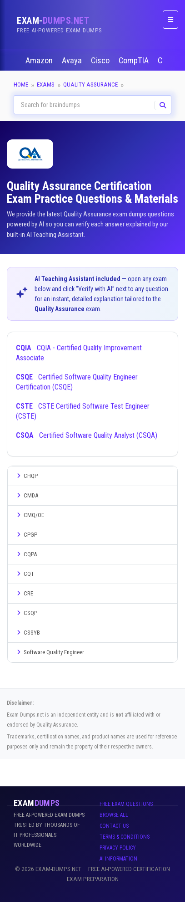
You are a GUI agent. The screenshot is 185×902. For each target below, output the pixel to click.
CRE (24, 593)
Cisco (101, 61)
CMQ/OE (29, 515)
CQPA (26, 554)
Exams (46, 84)
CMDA (26, 495)
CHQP (26, 475)
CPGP (26, 534)
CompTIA (134, 61)
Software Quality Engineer (49, 652)
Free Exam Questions (126, 804)
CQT (24, 573)
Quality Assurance (90, 84)
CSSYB (27, 632)
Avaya (73, 61)
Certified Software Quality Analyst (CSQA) (86, 435)
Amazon (40, 61)
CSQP (26, 613)
